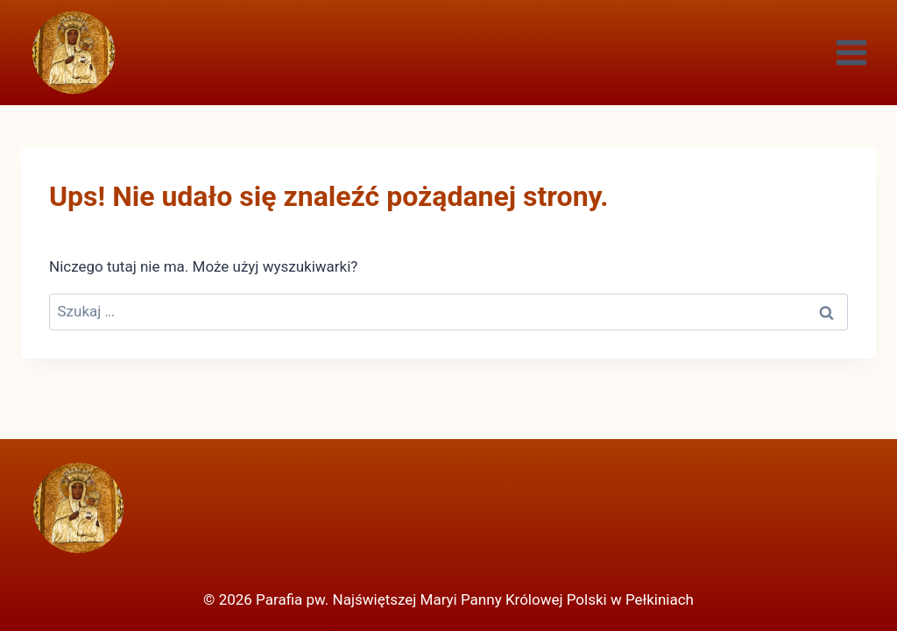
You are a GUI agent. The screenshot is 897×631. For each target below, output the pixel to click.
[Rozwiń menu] (851, 52)
